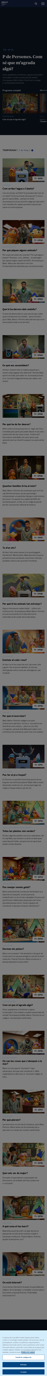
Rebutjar (23, 1367)
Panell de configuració (23, 1359)
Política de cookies (28, 1354)
